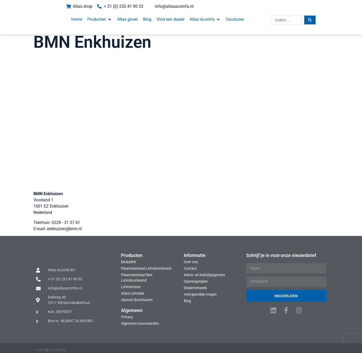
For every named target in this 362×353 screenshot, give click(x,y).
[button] (93, 17)
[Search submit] (317, 18)
